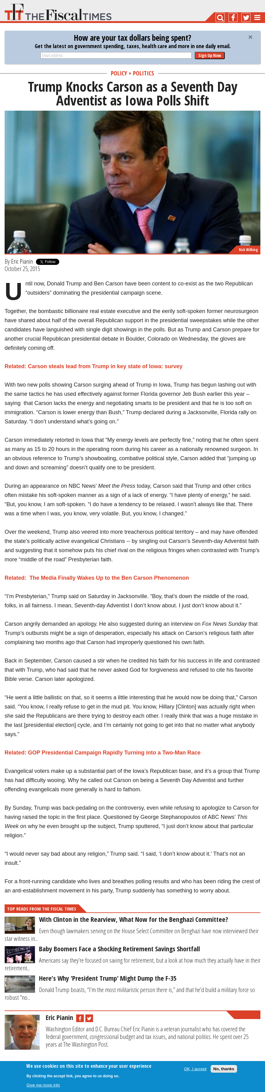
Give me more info (43, 1085)
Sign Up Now (209, 55)
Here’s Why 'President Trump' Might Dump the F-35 (108, 978)
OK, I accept (195, 1069)
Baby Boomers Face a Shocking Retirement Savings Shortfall (119, 948)
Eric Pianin (22, 261)
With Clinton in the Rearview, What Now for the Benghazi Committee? (133, 919)
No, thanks (223, 1069)
